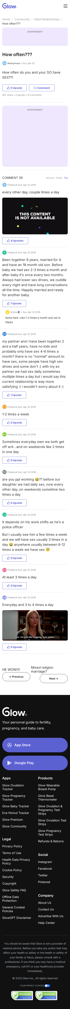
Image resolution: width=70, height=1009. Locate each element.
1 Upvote (14, 303)
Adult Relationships (47, 19)
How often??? (11, 23)
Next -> (53, 678)
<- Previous (16, 676)
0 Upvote (14, 87)
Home (6, 19)
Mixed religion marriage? (42, 669)
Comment (42, 87)
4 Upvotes (15, 240)
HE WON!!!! (11, 669)
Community (22, 19)
